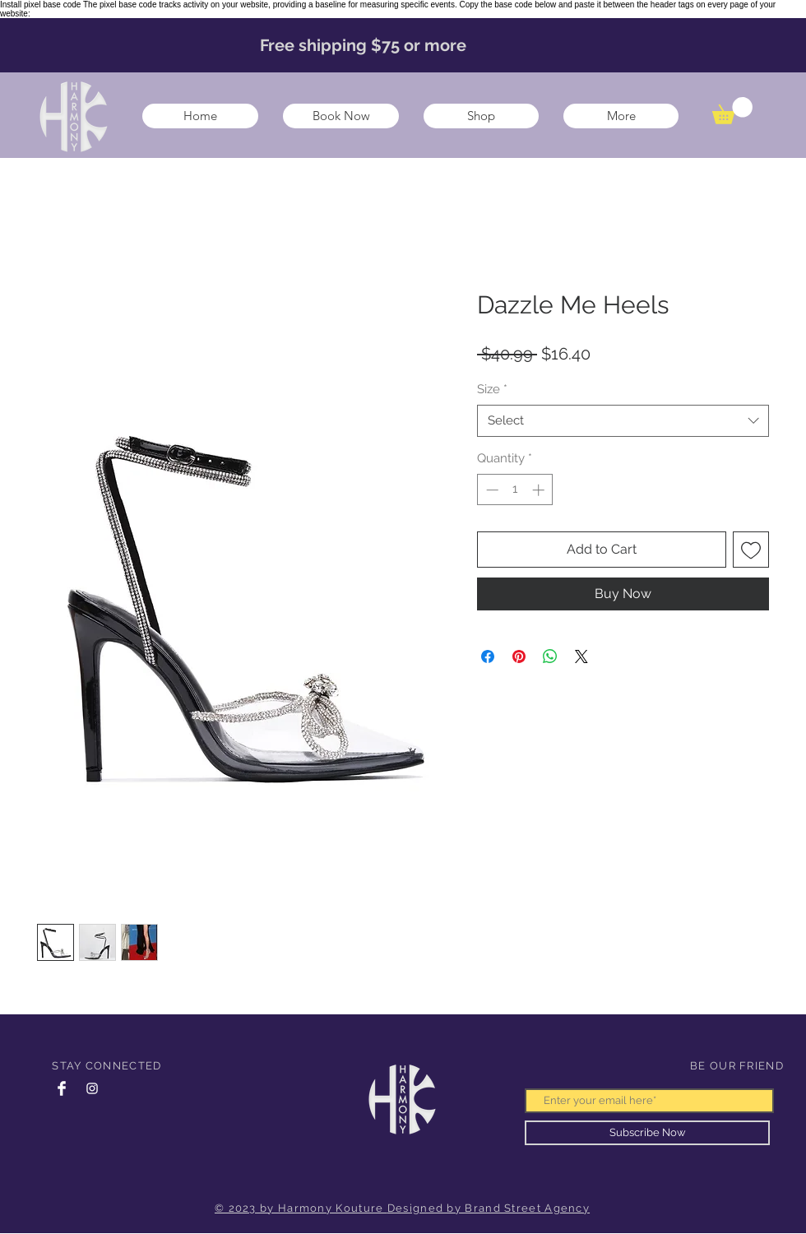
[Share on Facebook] (488, 656)
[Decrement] (490, 490)
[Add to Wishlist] (751, 549)
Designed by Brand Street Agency (488, 1208)
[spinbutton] (515, 490)
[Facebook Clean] (61, 1088)
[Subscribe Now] (647, 1132)
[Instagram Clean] (92, 1088)
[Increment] (540, 490)
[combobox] (623, 421)
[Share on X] (581, 656)
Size (492, 389)
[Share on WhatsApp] (550, 656)
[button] (732, 110)
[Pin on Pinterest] (519, 656)
